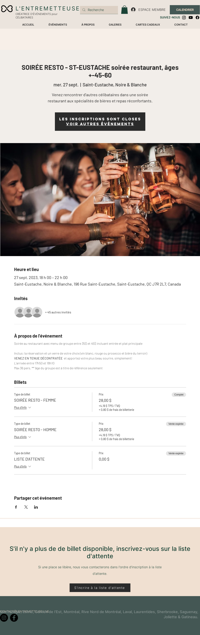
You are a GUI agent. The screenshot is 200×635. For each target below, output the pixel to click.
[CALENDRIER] (185, 9)
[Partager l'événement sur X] (26, 507)
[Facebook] (197, 17)
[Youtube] (190, 17)
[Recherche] (98, 10)
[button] (124, 10)
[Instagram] (184, 17)
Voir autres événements (100, 124)
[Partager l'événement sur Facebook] (16, 507)
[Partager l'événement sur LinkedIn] (36, 507)
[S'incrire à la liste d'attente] (100, 587)
